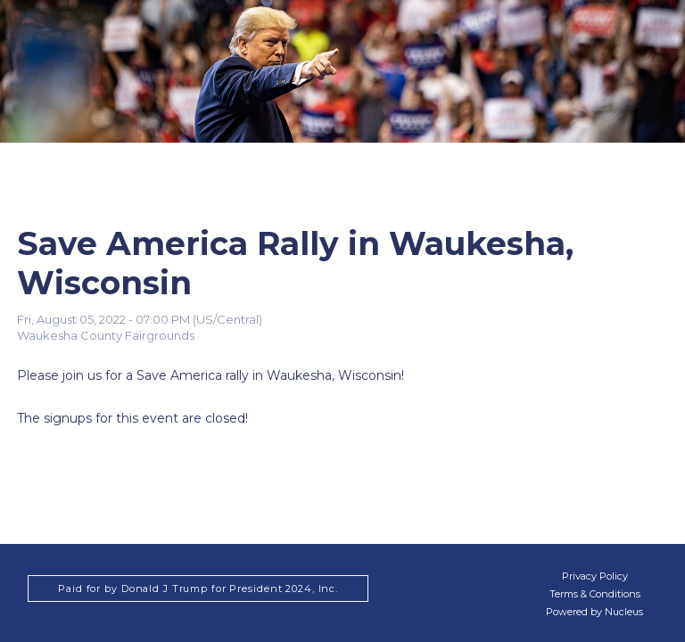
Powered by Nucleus (594, 611)
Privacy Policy (595, 576)
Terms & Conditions (594, 594)
